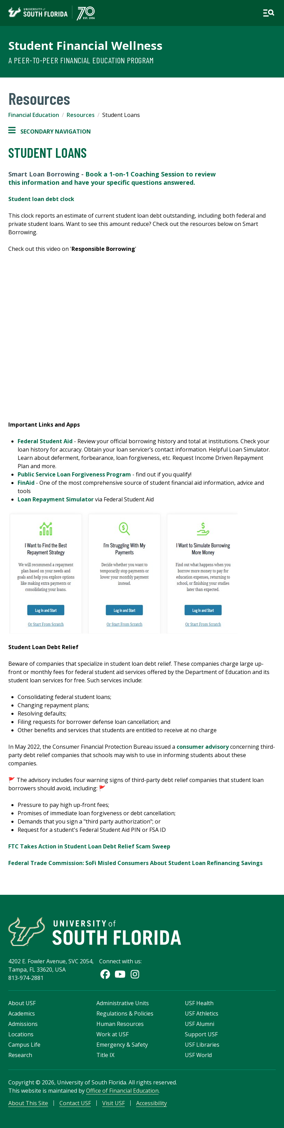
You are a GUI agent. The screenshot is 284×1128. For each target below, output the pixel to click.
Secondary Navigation (49, 131)
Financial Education (33, 115)
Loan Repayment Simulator (56, 499)
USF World (198, 1055)
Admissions (23, 1024)
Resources (81, 115)
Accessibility (151, 1103)
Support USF (201, 1034)
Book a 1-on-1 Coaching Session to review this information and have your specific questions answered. (112, 178)
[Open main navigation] (269, 13)
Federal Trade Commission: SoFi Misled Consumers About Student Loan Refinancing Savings (135, 863)
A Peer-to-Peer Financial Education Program (81, 60)
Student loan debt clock (41, 199)
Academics (21, 1013)
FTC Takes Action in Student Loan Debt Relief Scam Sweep (89, 846)
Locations (21, 1034)
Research (20, 1055)
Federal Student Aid (45, 441)
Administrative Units (122, 1003)
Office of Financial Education (122, 1090)
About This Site (28, 1103)
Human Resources (120, 1024)
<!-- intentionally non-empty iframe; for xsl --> (142, 336)
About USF (22, 1003)
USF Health (199, 1003)
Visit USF (113, 1103)
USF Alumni (199, 1024)
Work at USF (112, 1034)
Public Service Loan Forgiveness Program (74, 474)
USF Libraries (202, 1044)
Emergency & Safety (122, 1044)
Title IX (105, 1055)
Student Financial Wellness (85, 45)
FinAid (26, 482)
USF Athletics (201, 1013)
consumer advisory (203, 747)
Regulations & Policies (124, 1013)
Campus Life (24, 1044)
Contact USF (75, 1103)
